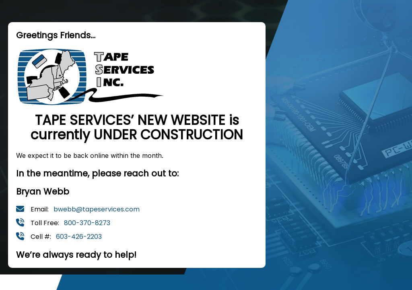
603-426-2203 (79, 236)
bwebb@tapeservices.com (97, 209)
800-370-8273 (87, 223)
